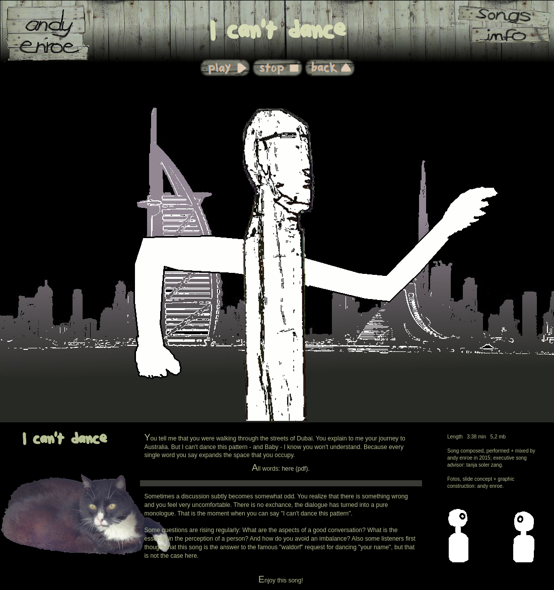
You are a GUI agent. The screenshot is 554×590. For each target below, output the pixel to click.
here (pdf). (295, 468)
